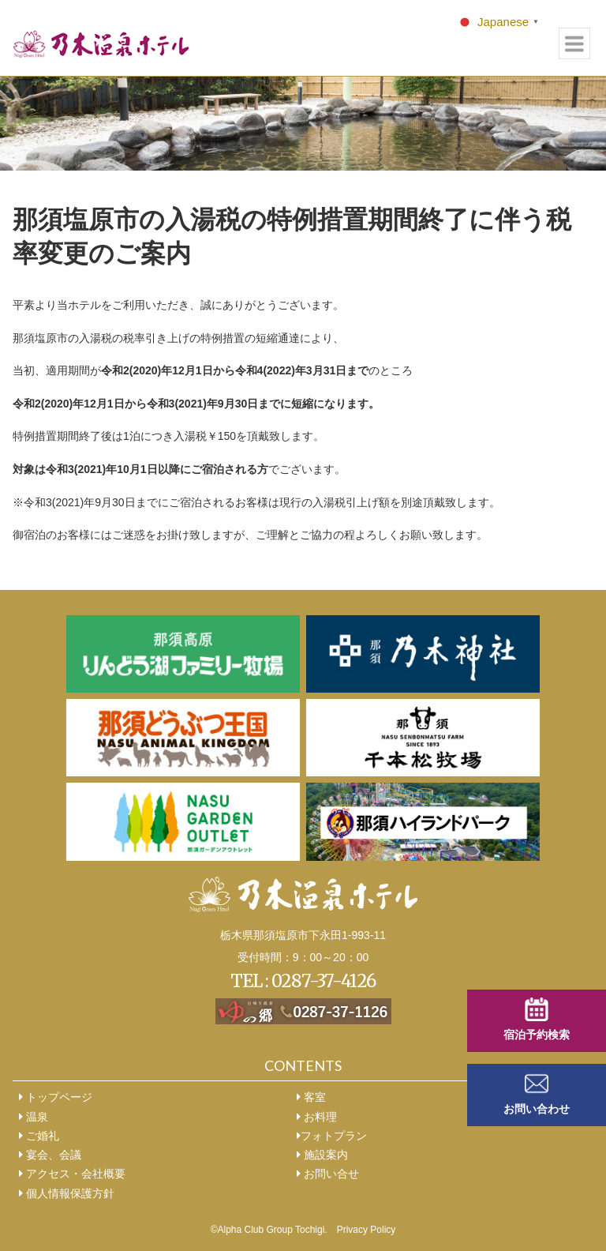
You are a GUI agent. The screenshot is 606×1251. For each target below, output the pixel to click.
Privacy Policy (366, 1229)
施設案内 (322, 1154)
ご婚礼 (39, 1135)
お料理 (317, 1116)
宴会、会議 (50, 1154)
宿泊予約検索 (536, 1034)
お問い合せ (328, 1173)
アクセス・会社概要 (72, 1173)
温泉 (33, 1116)
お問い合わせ (536, 1109)
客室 (311, 1097)
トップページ (55, 1097)
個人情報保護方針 (66, 1193)
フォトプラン (332, 1135)
